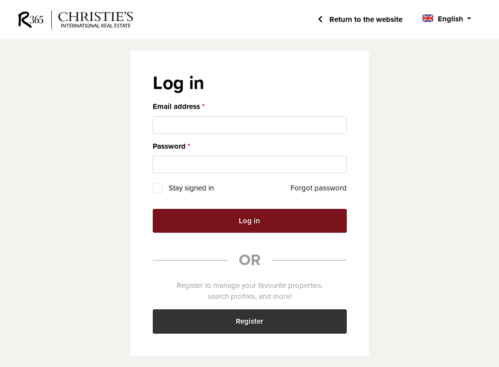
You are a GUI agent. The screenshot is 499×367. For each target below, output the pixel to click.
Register (249, 321)
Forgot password (319, 188)
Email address (176, 106)
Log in (249, 220)
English (450, 18)
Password (169, 146)
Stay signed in (191, 188)
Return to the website (364, 19)
